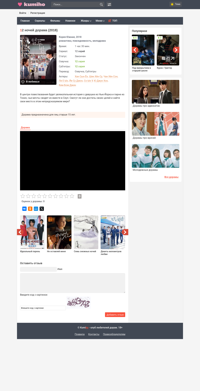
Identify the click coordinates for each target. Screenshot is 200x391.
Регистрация (37, 13)
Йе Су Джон (76, 80)
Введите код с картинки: (34, 294)
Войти (22, 13)
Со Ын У (88, 80)
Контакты (93, 334)
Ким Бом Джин (67, 85)
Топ (114, 20)
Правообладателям (114, 334)
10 (72, 196)
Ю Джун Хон (101, 80)
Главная (25, 20)
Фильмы (55, 20)
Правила (80, 334)
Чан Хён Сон (110, 76)
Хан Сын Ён (81, 76)
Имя (60, 269)
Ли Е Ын (63, 80)
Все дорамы (171, 179)
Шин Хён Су (95, 76)
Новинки (70, 20)
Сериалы (40, 20)
